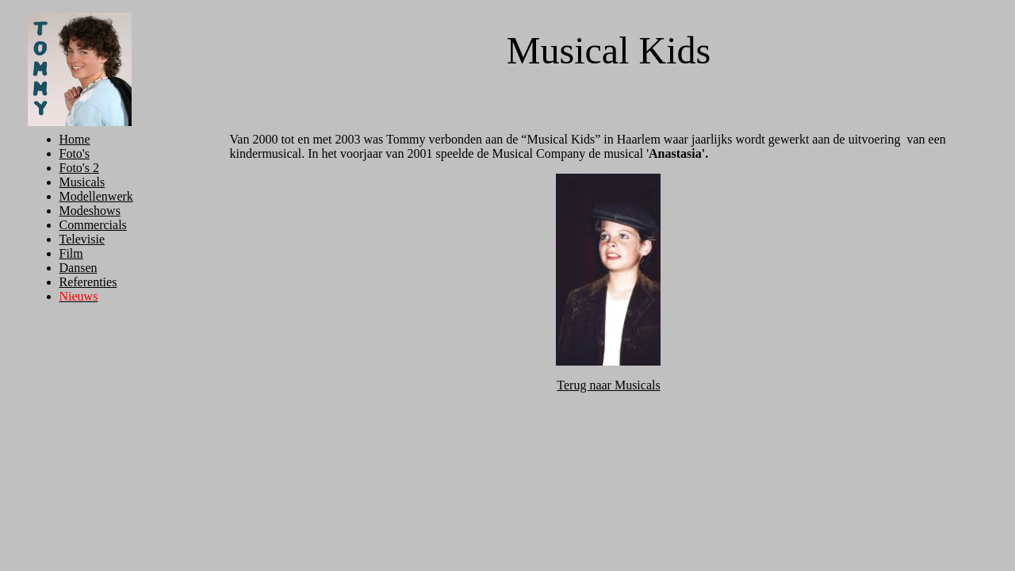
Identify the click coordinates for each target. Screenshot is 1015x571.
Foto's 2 (79, 167)
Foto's (74, 153)
